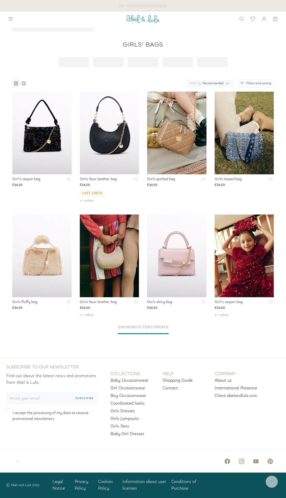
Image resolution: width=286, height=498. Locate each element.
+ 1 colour (87, 200)
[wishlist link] (252, 18)
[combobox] (209, 83)
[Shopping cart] (275, 18)
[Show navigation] (10, 18)
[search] (241, 18)
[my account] (264, 18)
